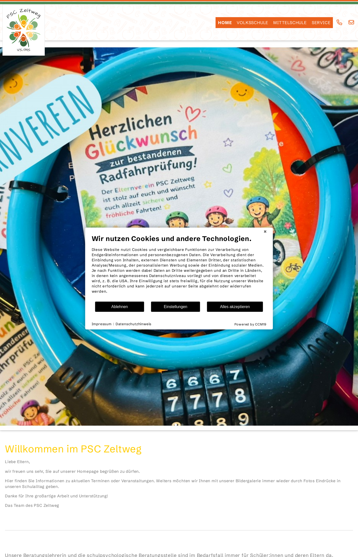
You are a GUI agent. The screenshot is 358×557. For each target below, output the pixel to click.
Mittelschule (290, 22)
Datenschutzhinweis (133, 324)
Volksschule (252, 22)
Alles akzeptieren (235, 307)
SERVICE (321, 22)
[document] (179, 267)
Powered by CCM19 (250, 324)
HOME (225, 22)
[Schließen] (265, 231)
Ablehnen (119, 307)
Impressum (102, 324)
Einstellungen (175, 307)
